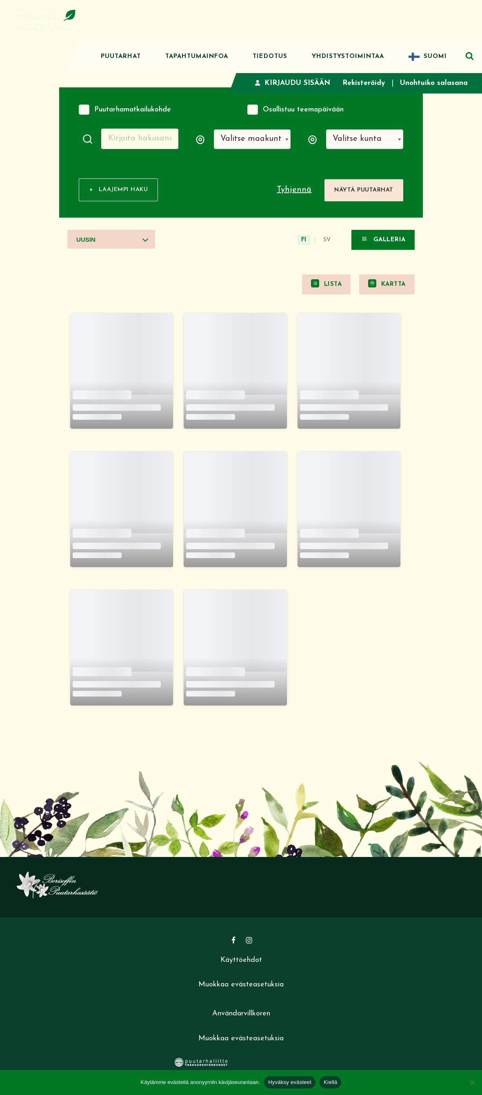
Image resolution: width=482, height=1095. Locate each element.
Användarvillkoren (241, 1015)
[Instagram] (249, 941)
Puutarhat (121, 56)
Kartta (387, 284)
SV (327, 241)
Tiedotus (270, 56)
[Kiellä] (472, 1082)
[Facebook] (233, 941)
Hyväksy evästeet (289, 1082)
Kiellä (330, 1082)
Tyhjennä (294, 191)
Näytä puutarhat (363, 191)
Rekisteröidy (362, 83)
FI (303, 241)
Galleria (383, 240)
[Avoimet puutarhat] (45, 20)
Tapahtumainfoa (196, 56)
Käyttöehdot (241, 961)
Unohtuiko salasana (433, 83)
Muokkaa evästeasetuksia (241, 986)
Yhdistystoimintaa (348, 56)
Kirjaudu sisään (289, 83)
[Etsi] (469, 55)
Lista (326, 284)
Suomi (435, 56)
